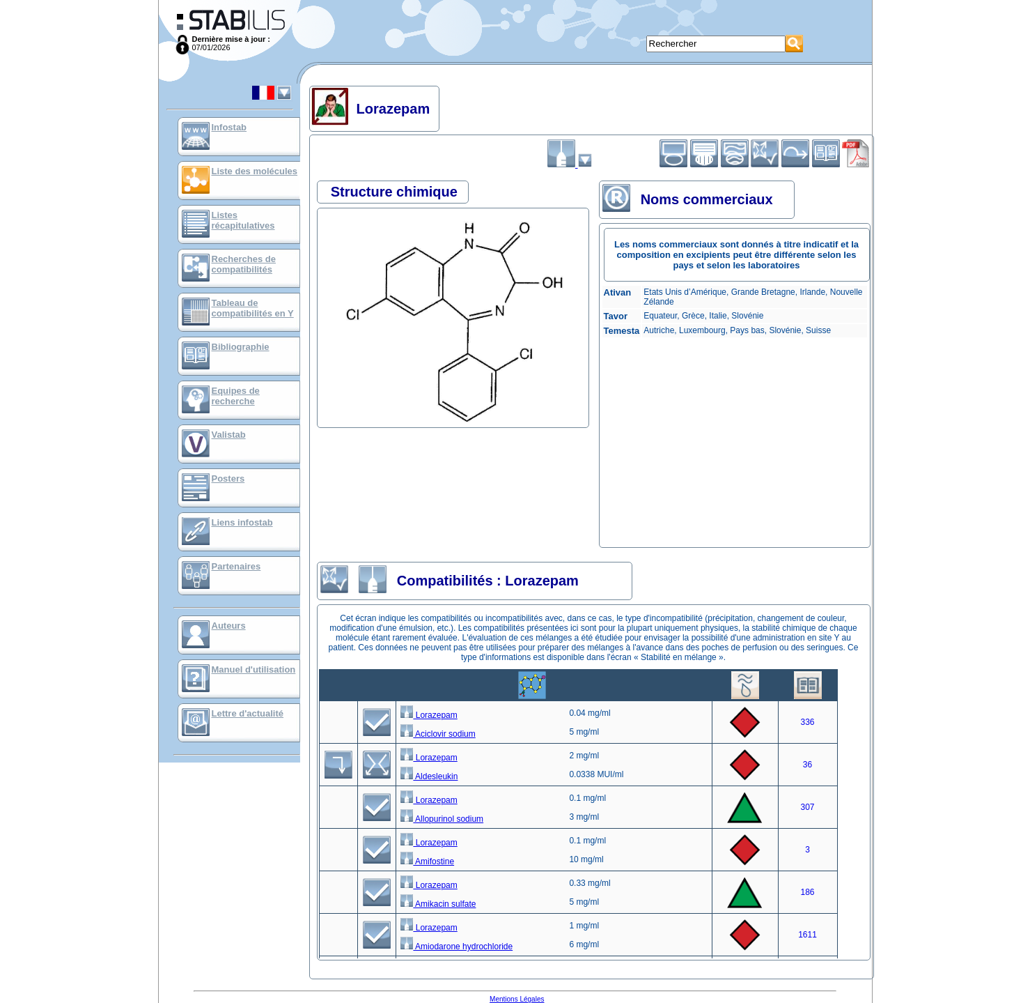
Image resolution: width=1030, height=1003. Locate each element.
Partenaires (236, 566)
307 (807, 807)
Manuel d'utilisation (254, 669)
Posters (228, 478)
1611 (807, 935)
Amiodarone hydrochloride (456, 946)
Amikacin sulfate (438, 904)
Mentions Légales (517, 999)
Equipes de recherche (236, 395)
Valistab (229, 434)
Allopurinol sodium (441, 819)
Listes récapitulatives (243, 220)
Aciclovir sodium (437, 734)
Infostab (229, 127)
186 (807, 892)
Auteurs (229, 625)
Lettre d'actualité (248, 713)
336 (807, 722)
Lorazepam (428, 715)
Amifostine (427, 861)
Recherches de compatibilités (244, 264)
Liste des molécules (255, 171)
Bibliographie (241, 347)
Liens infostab (242, 522)
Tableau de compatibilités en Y (253, 308)
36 (807, 765)
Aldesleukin (429, 776)
